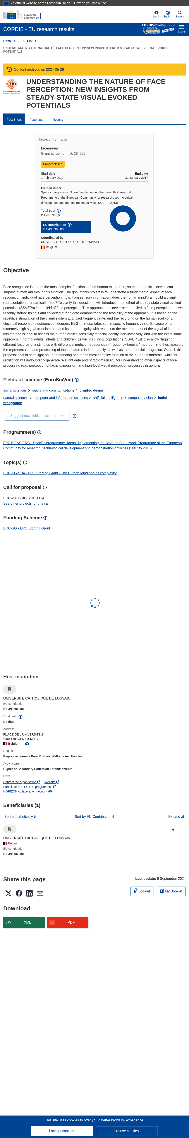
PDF (71, 922)
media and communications (53, 390)
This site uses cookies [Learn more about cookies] (62, 1120)
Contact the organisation (21, 782)
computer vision (140, 398)
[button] (168, 14)
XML (27, 922)
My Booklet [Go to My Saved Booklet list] (171, 891)
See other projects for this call (26, 503)
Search (180, 14)
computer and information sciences (61, 398)
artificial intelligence (108, 398)
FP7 (30, 41)
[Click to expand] (173, 830)
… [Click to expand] (19, 41)
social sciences (15, 390)
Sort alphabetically (19, 816)
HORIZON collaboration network (27, 791)
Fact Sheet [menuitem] (14, 119)
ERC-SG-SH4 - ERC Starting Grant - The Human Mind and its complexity (60, 473)
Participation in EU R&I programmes (29, 787)
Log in (156, 14)
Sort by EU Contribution (93, 816)
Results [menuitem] (58, 119)
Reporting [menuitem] (36, 119)
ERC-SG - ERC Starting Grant (26, 528)
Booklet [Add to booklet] (142, 890)
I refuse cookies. (127, 1131)
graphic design (91, 390)
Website (52, 782)
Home (7, 41)
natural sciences (16, 398)
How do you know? (90, 3)
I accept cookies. (62, 1131)
